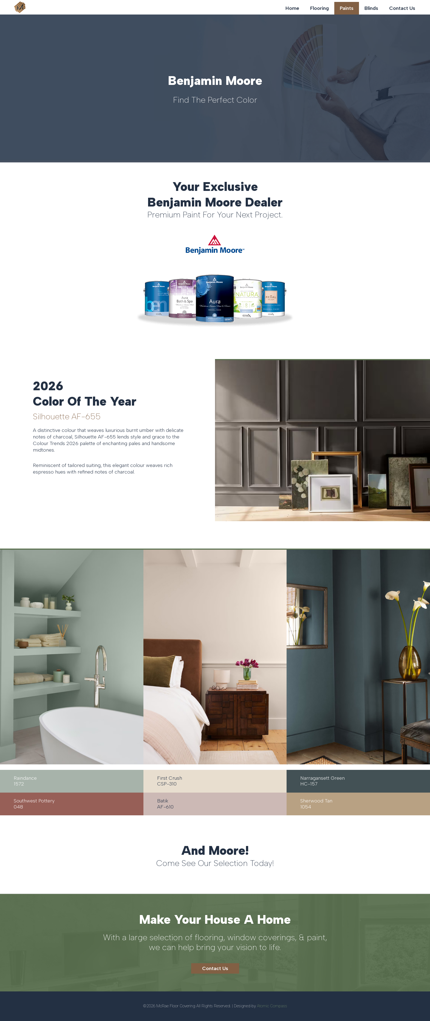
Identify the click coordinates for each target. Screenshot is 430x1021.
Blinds (371, 8)
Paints (346, 8)
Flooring (319, 8)
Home (292, 8)
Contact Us (402, 8)
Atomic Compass (272, 1005)
